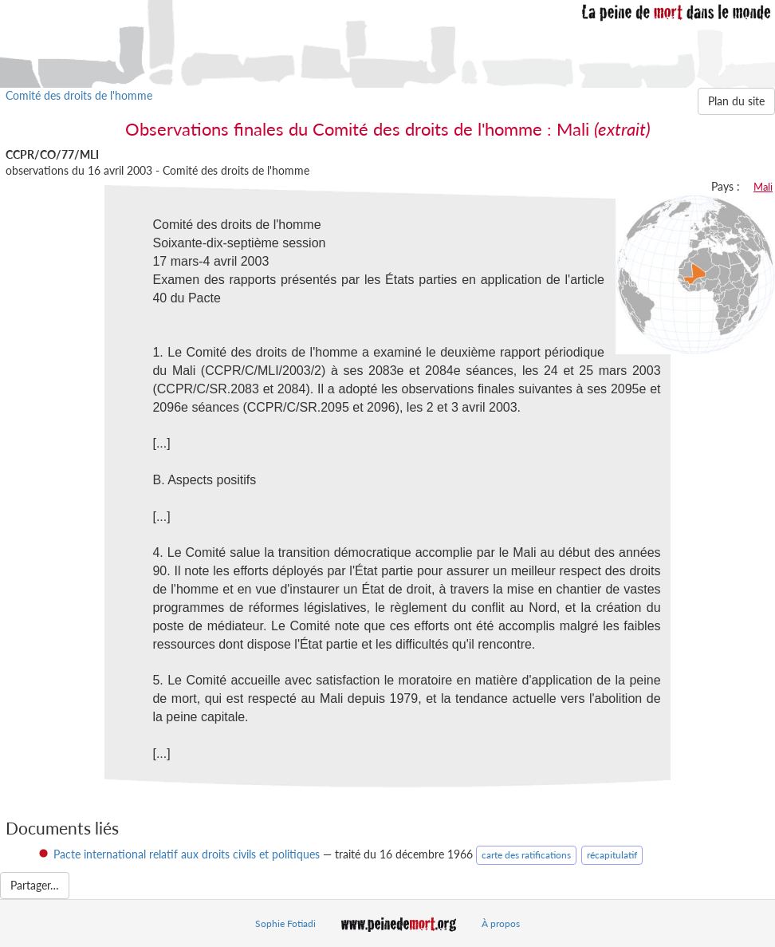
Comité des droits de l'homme (79, 95)
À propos (501, 923)
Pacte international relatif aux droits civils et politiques (186, 854)
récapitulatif (612, 855)
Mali (763, 186)
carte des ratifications (526, 855)
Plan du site (736, 101)
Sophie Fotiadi (285, 923)
